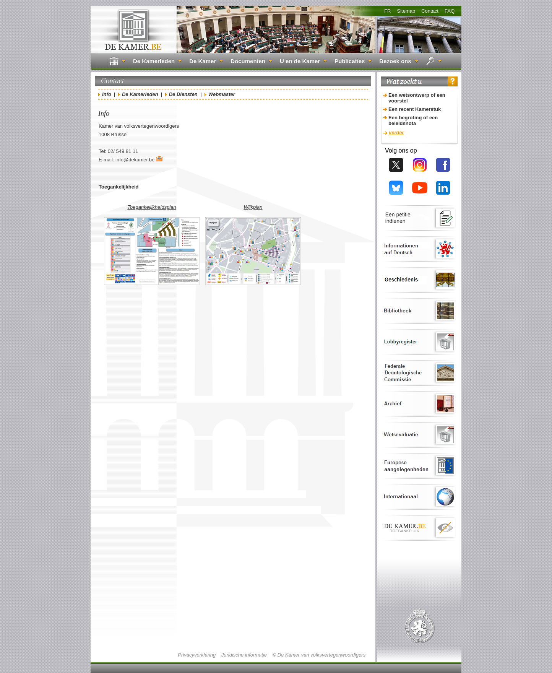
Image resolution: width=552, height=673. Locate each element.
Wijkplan (253, 207)
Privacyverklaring (197, 655)
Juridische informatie (244, 655)
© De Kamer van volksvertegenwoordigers (318, 655)
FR (387, 11)
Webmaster (221, 94)
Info (106, 94)
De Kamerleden (140, 94)
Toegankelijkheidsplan (151, 207)
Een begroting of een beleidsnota (413, 120)
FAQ (450, 11)
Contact (429, 11)
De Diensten (183, 94)
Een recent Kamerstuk (414, 109)
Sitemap (406, 11)
